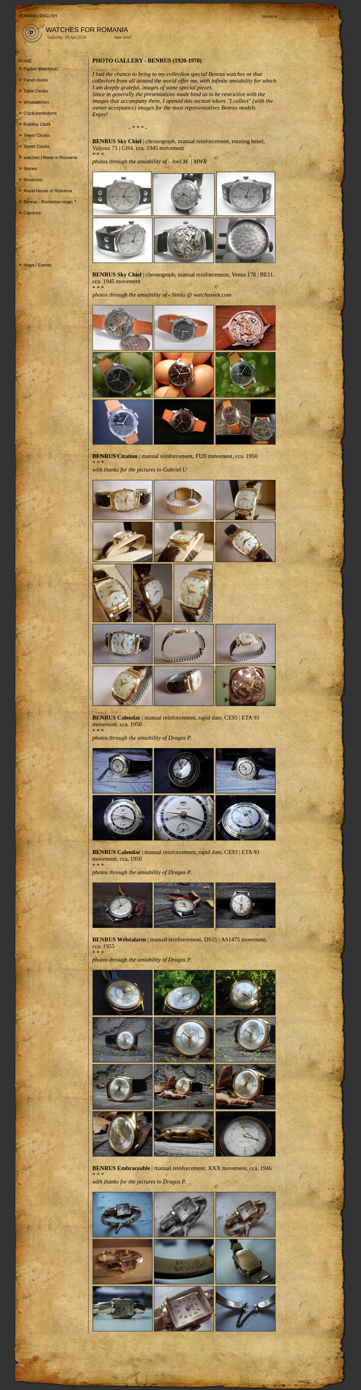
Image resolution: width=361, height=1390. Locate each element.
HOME (25, 61)
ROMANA (27, 16)
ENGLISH (48, 16)
